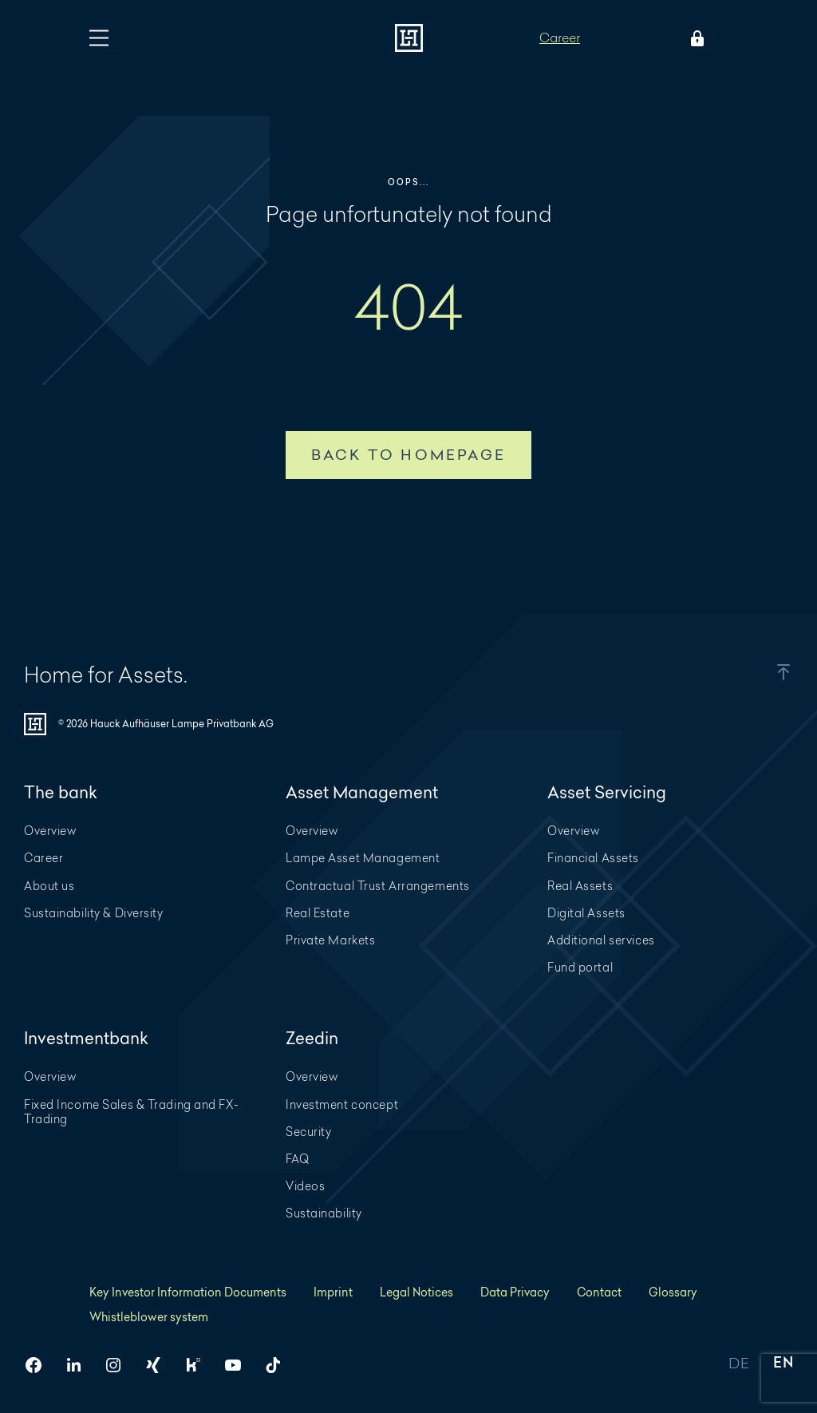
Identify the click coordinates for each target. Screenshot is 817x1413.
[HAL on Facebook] (40, 1365)
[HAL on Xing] (160, 1365)
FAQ (298, 1158)
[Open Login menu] (694, 38)
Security (308, 1131)
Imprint (333, 1292)
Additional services (601, 940)
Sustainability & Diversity (94, 912)
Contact (599, 1292)
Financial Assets (593, 857)
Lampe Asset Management (363, 857)
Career (559, 37)
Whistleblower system (148, 1316)
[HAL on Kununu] (199, 1365)
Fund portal (580, 967)
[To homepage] (409, 38)
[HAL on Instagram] (120, 1365)
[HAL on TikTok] (279, 1365)
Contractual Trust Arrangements (378, 885)
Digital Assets (586, 912)
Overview (50, 830)
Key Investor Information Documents (187, 1292)
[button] (768, 672)
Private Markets (330, 940)
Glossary (673, 1292)
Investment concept (342, 1104)
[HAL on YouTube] (239, 1365)
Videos (305, 1185)
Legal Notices (416, 1292)
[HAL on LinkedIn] (80, 1365)
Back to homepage (408, 455)
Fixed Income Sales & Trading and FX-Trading (131, 1111)
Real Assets (580, 885)
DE (738, 1364)
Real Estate (317, 912)
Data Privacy (515, 1292)
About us (49, 885)
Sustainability (324, 1213)
